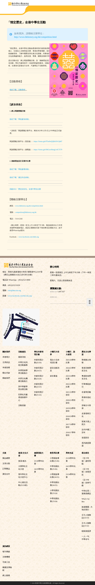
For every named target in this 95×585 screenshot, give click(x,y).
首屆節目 (85, 438)
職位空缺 (6, 373)
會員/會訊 (22, 461)
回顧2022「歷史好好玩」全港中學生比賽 (25, 189)
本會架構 (6, 368)
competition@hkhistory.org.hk (25, 212)
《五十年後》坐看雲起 (86, 472)
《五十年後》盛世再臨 (86, 461)
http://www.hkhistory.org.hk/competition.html (35, 37)
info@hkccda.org (14, 290)
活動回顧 (22, 405)
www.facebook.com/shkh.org (29, 237)
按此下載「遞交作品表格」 (20, 177)
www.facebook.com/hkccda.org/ (20, 296)
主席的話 (6, 362)
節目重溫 (53, 376)
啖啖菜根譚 (86, 531)
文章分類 (6, 463)
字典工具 (6, 562)
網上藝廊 (6, 575)
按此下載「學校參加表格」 (20, 119)
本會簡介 (6, 357)
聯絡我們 (6, 378)
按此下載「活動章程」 (18, 90)
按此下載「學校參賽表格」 (20, 169)
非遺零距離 (86, 392)
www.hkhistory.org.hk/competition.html (29, 206)
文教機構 (6, 557)
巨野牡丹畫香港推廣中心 (23, 397)
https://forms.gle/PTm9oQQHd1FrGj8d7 (48, 141)
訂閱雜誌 (6, 469)
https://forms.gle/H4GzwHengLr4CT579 (48, 150)
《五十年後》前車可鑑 (86, 482)
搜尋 (90, 302)
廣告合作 (6, 474)
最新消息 (22, 357)
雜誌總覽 (6, 458)
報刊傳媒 (6, 552)
